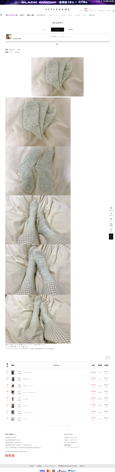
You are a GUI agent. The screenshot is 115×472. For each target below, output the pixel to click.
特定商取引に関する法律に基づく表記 (68, 466)
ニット (56, 15)
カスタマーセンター (101, 10)
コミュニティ (108, 10)
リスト (107, 357)
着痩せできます (26, 379)
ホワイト (25, 419)
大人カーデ (25, 405)
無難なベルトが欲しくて (28, 385)
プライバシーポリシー (50, 466)
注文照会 (111, 225)
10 (64, 425)
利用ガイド (82, 466)
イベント (111, 220)
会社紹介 (32, 466)
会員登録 (86, 10)
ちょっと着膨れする (27, 372)
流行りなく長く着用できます (29, 392)
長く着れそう (26, 399)
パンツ (84, 15)
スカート (70, 15)
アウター (51, 15)
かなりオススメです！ (28, 412)
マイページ (91, 10)
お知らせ (111, 215)
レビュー (57, 29)
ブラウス (63, 15)
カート (95, 10)
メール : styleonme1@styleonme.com (72, 447)
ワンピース (77, 15)
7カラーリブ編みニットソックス (64, 36)
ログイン (81, 10)
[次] (68, 425)
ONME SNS (70, 29)
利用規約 (39, 466)
